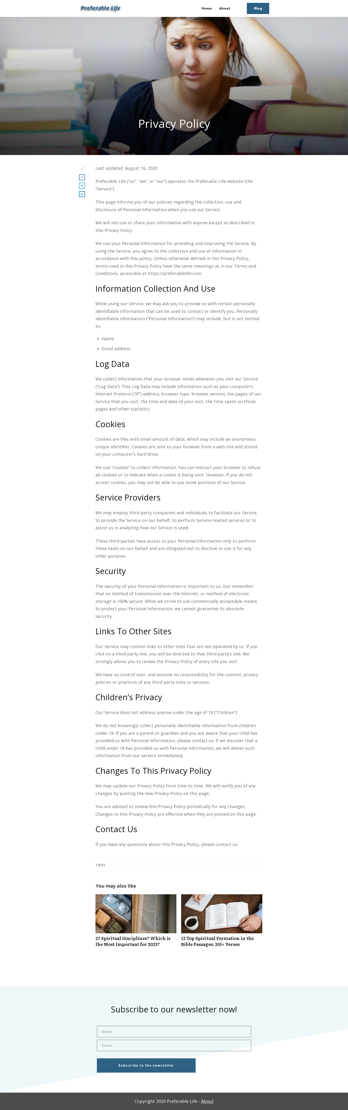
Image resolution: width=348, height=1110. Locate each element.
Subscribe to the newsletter (146, 1065)
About (207, 1101)
